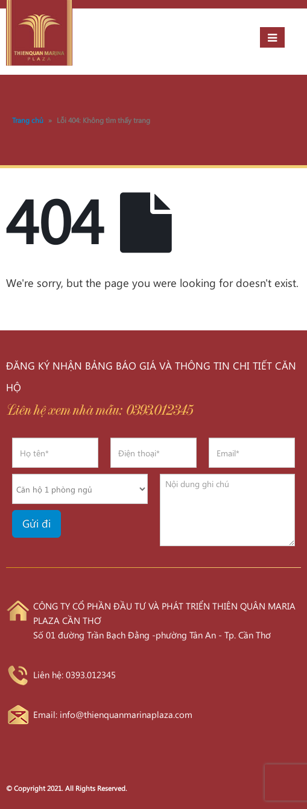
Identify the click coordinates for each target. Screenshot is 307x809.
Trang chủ (27, 120)
